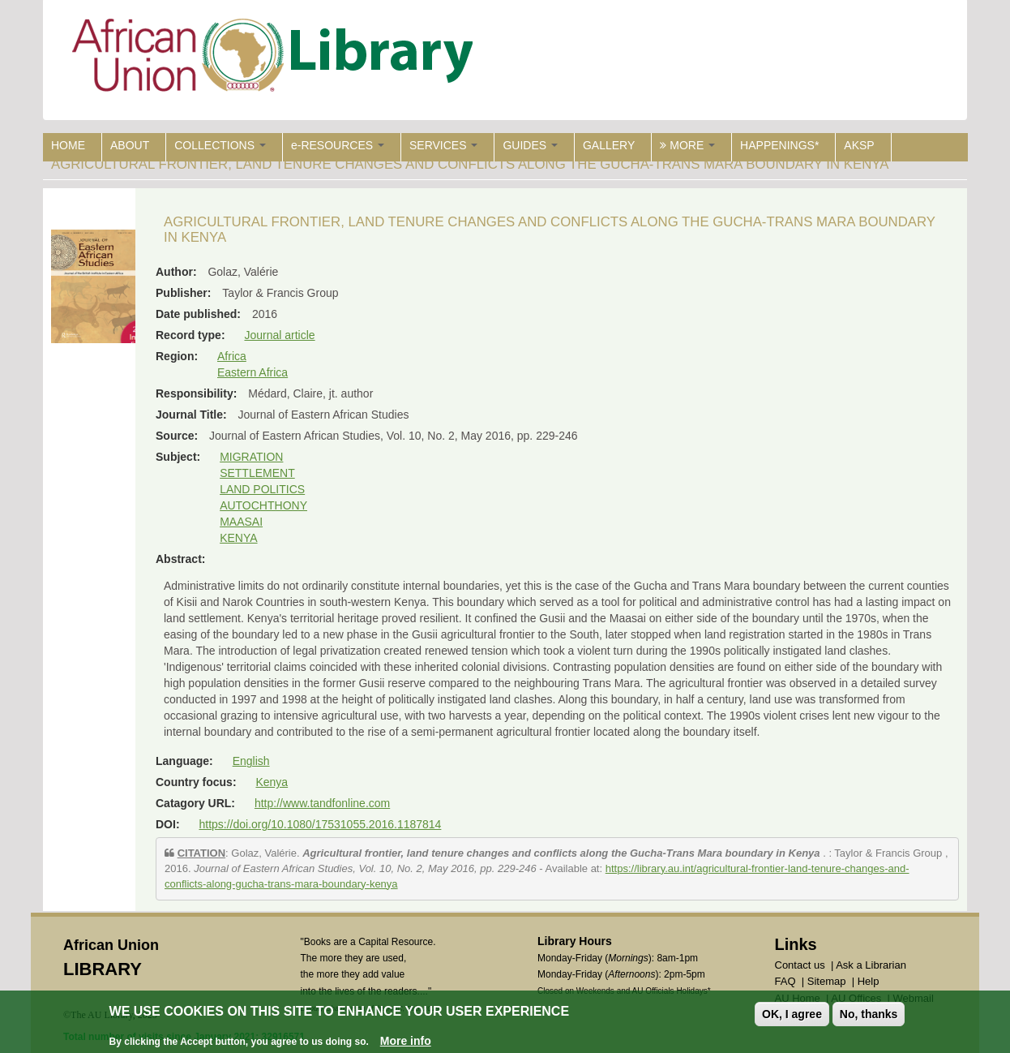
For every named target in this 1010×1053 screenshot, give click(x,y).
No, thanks (869, 1014)
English (251, 760)
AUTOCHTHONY (263, 505)
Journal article (279, 335)
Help (868, 981)
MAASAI (241, 521)
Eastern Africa (252, 372)
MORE (687, 145)
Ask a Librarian (871, 965)
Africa (231, 356)
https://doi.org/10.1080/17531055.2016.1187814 (320, 824)
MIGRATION (251, 456)
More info (405, 1040)
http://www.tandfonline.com (322, 803)
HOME (68, 145)
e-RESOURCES (337, 145)
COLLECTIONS (220, 145)
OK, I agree (792, 1014)
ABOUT (129, 145)
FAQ (785, 981)
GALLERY (609, 145)
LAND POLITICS (262, 489)
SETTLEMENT (257, 472)
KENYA (238, 537)
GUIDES (530, 145)
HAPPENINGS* (779, 145)
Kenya (271, 782)
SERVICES (443, 145)
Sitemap (826, 981)
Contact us (800, 965)
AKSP (859, 145)
